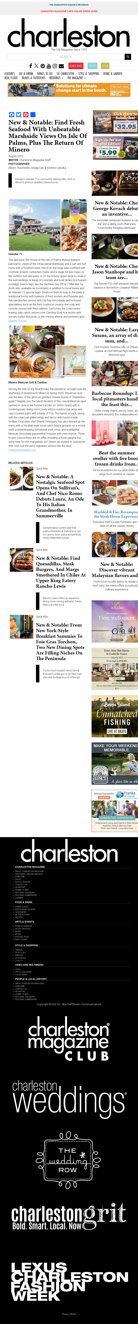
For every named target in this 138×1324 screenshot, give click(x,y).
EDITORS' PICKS (22, 937)
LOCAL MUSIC (21, 975)
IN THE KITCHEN (22, 915)
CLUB (105, 65)
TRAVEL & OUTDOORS (33, 77)
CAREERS (19, 898)
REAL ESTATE (11, 77)
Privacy (65, 1314)
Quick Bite (42, 468)
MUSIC (18, 931)
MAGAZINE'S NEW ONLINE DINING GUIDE (69, 11)
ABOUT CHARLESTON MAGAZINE (29, 871)
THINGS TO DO (45, 73)
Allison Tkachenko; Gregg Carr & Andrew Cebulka (37, 167)
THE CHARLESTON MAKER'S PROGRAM (69, 4)
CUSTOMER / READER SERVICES (29, 874)
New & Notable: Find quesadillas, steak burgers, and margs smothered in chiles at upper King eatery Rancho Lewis (61, 572)
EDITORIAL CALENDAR (25, 893)
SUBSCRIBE (76, 65)
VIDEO (18, 969)
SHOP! (92, 65)
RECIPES (18, 917)
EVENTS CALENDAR (23, 926)
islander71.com (17, 320)
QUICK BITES (20, 912)
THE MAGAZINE (76, 77)
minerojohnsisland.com (22, 450)
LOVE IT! (18, 961)
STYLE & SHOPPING (88, 73)
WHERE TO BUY (22, 890)
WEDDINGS (56, 77)
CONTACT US (21, 885)
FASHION (19, 955)
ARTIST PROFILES (22, 929)
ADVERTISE (20, 887)
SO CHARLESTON (65, 73)
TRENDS (18, 950)
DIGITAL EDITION (22, 882)
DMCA (73, 1314)
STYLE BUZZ (20, 958)
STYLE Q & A (20, 952)
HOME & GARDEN (112, 73)
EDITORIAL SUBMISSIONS (26, 895)
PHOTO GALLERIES (23, 972)
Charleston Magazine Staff (35, 160)
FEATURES (10, 73)
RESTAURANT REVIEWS (25, 909)
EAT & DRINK (26, 73)
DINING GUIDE (21, 907)
